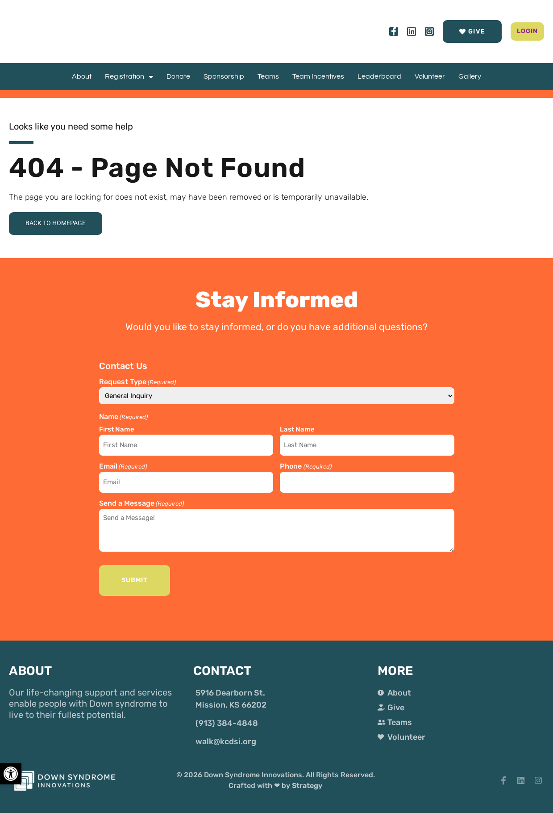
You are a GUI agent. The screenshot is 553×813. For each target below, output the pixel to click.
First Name (116, 431)
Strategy (307, 779)
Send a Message (141, 499)
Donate (178, 76)
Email (123, 465)
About (81, 76)
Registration (129, 76)
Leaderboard (379, 76)
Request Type (137, 384)
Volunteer (430, 76)
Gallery (469, 76)
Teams (268, 76)
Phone (305, 465)
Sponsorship (224, 76)
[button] (513, 31)
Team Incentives (318, 76)
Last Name (297, 431)
